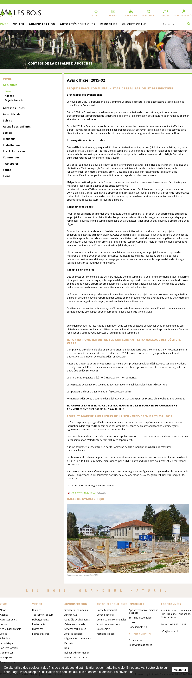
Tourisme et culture (43, 614)
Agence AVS (70, 614)
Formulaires (135, 640)
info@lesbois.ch (169, 631)
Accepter (180, 669)
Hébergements (40, 619)
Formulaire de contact (76, 657)
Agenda (9, 95)
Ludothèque (11, 145)
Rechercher (188, 24)
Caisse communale (74, 624)
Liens (6, 176)
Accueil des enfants (17, 126)
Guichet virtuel (135, 24)
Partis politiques (105, 633)
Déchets (68, 643)
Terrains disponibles (140, 617)
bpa (66, 648)
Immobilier (108, 24)
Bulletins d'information (76, 652)
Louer (132, 622)
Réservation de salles (140, 645)
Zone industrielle (138, 627)
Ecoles (7, 133)
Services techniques (75, 629)
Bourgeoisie (103, 629)
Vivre (4, 24)
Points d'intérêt (40, 633)
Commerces (11, 157)
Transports (11, 163)
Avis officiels (12, 114)
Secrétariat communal (76, 610)
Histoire (36, 610)
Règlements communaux (77, 638)
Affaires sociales (73, 633)
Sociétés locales (14, 151)
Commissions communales (111, 619)
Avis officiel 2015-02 (89, 492)
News (8, 91)
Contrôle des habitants (77, 619)
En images (37, 629)
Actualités (10, 85)
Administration (42, 24)
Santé (7, 170)
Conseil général (105, 614)
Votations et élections (108, 624)
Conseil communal (107, 610)
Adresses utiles (14, 108)
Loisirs (7, 120)
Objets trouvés (14, 100)
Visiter (18, 24)
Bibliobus (9, 139)
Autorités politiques (77, 24)
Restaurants (38, 624)
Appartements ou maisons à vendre (143, 611)
